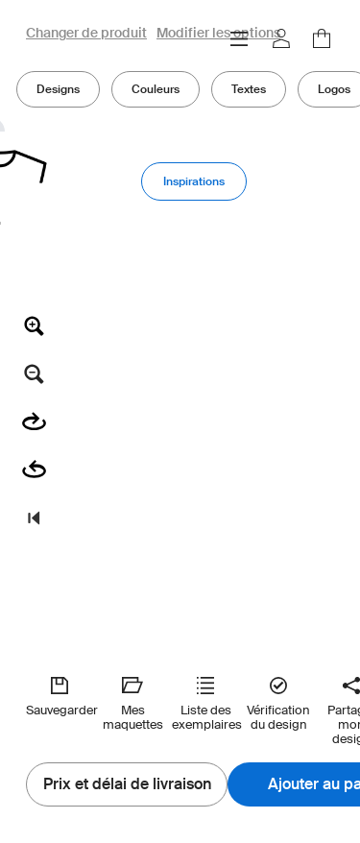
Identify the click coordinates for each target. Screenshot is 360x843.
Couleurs (156, 89)
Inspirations (194, 181)
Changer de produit (86, 33)
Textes (248, 89)
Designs (58, 89)
